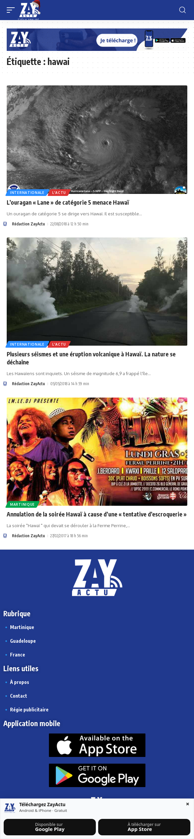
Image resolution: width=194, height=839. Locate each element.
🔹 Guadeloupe (19, 641)
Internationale (27, 193)
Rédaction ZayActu (28, 223)
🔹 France (14, 654)
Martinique (22, 504)
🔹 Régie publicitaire (26, 709)
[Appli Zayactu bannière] (97, 39)
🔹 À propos (16, 682)
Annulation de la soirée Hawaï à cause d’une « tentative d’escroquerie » (97, 514)
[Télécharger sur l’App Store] (144, 827)
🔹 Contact (15, 696)
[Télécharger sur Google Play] (49, 827)
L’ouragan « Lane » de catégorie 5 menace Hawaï (68, 202)
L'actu (59, 193)
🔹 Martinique (18, 627)
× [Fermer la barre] (187, 804)
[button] (12, 10)
